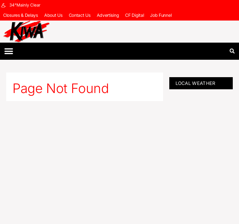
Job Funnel (160, 15)
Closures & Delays (20, 15)
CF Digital (134, 15)
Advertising (108, 15)
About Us (53, 15)
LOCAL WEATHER (196, 83)
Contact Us (80, 15)
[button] (9, 51)
